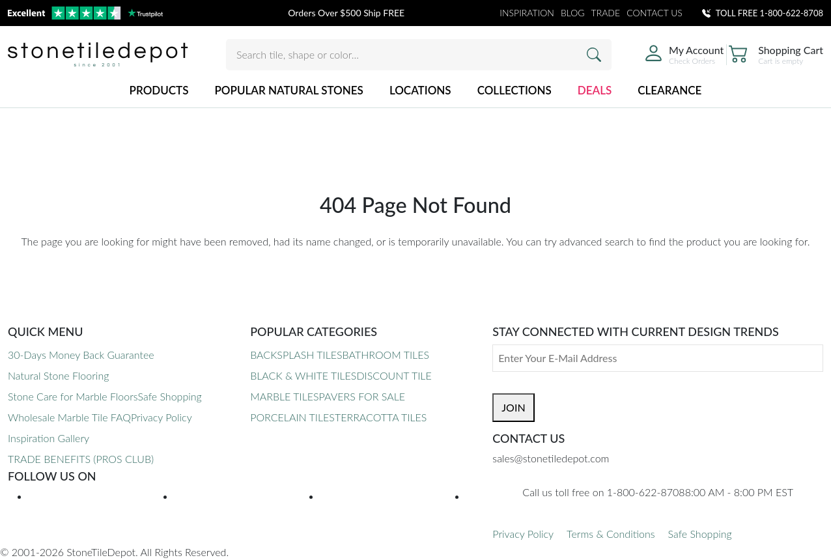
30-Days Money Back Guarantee (81, 354)
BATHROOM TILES (386, 354)
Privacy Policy (161, 417)
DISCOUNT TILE (393, 375)
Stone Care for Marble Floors (73, 396)
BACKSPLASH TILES (296, 354)
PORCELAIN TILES (292, 417)
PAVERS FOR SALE (362, 396)
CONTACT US (655, 12)
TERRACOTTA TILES (381, 417)
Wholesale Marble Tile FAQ (69, 417)
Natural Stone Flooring (58, 375)
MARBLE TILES (284, 396)
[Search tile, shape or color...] (419, 54)
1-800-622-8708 (791, 13)
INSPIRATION (527, 12)
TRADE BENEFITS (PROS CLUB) (81, 459)
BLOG (573, 12)
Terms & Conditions (611, 533)
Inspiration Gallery (48, 438)
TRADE (606, 12)
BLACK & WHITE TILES (303, 375)
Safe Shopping (170, 396)
